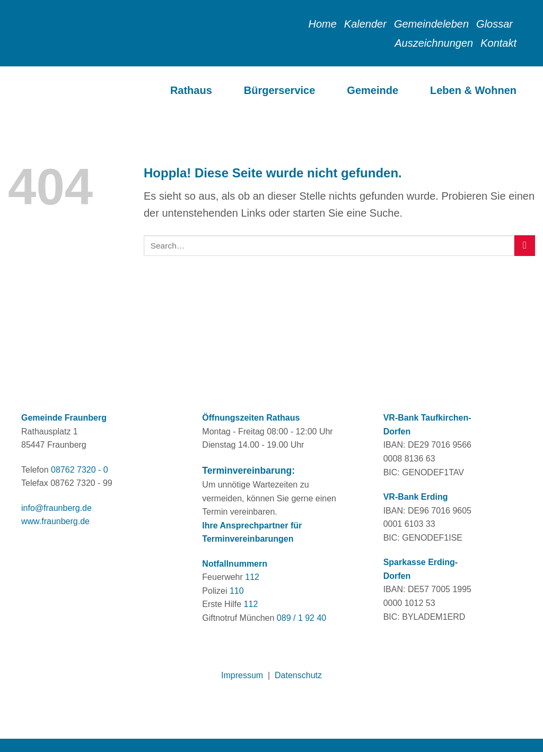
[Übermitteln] (524, 245)
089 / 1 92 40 (301, 617)
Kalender (365, 24)
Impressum (242, 675)
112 (252, 577)
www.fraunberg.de (55, 521)
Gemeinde (372, 90)
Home (322, 24)
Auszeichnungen (434, 43)
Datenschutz (298, 675)
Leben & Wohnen (473, 90)
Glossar (494, 24)
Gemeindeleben (431, 24)
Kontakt (498, 43)
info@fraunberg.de (56, 507)
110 (237, 590)
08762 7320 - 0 (79, 469)
